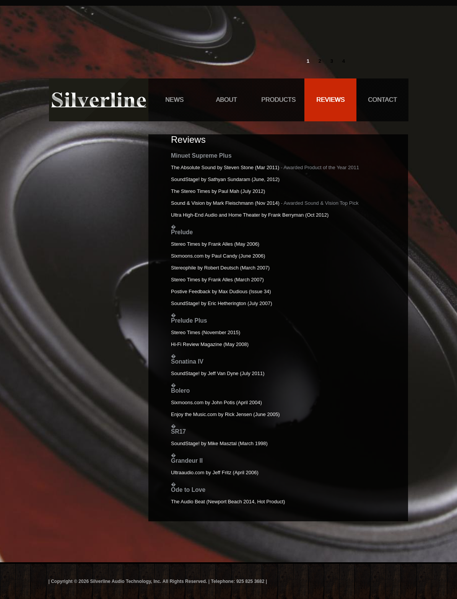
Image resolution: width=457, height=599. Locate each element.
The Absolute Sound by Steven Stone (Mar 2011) (225, 167)
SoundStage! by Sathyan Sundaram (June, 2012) (225, 179)
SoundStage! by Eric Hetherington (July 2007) (221, 303)
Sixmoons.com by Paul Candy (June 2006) (218, 256)
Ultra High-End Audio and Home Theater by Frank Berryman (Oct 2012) (250, 215)
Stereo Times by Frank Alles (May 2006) (215, 244)
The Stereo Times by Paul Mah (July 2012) (218, 191)
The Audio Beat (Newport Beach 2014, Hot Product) (228, 501)
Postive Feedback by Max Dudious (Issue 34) (221, 291)
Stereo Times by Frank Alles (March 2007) (217, 279)
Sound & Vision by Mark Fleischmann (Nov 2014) (225, 203)
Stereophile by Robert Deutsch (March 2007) (220, 268)
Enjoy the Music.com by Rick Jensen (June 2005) (225, 414)
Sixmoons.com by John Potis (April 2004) (216, 402)
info (343, 29)
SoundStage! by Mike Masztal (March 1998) (219, 443)
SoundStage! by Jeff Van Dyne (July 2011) (218, 373)
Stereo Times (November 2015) (205, 332)
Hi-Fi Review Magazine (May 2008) (210, 344)
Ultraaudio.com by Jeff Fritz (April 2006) (215, 472)
